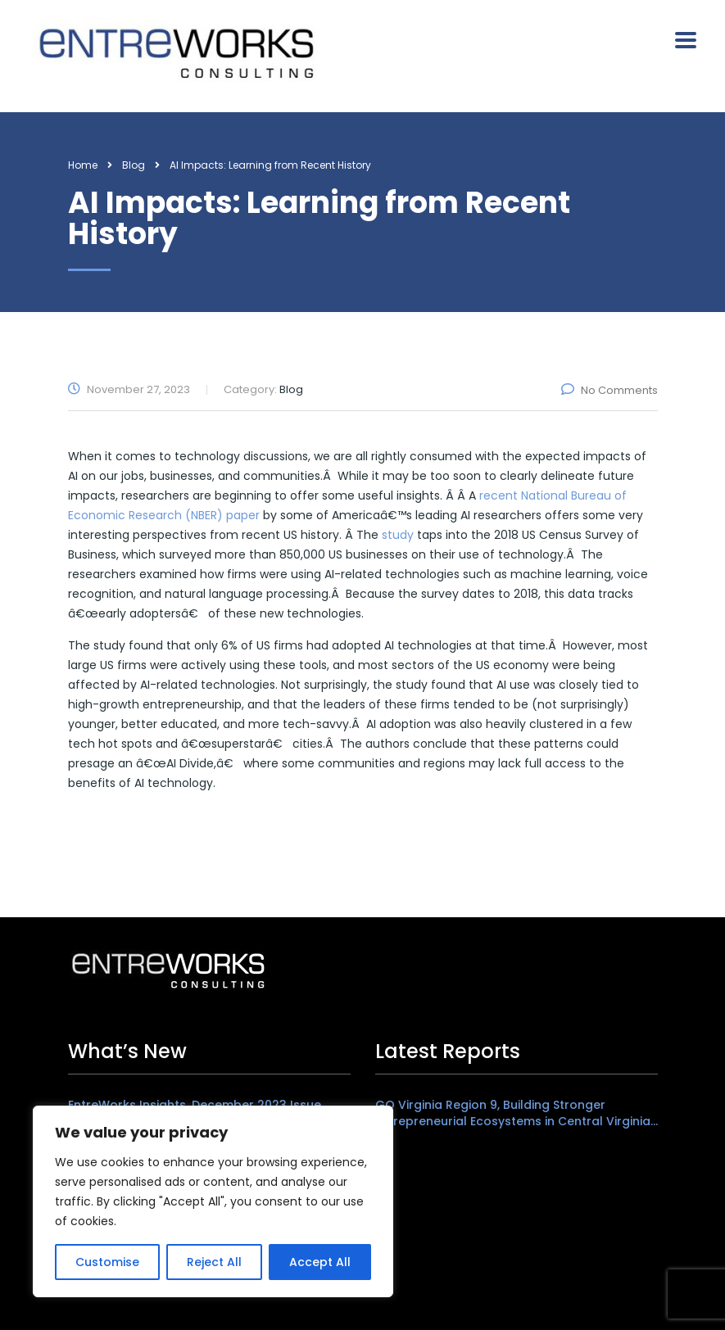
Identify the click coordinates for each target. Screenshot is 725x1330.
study (398, 535)
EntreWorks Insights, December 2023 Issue (194, 1105)
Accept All (320, 1262)
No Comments (609, 390)
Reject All (214, 1262)
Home (82, 165)
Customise (107, 1262)
